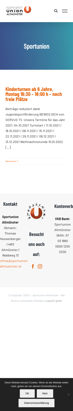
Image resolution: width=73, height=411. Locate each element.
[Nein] (68, 394)
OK (27, 393)
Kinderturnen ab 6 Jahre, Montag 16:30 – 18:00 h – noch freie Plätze (33, 94)
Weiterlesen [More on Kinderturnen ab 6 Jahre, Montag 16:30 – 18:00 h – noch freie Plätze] (10, 161)
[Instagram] (40, 266)
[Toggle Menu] (65, 11)
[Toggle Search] (56, 11)
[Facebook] (33, 266)
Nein (45, 393)
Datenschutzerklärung (36, 402)
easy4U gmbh (54, 300)
